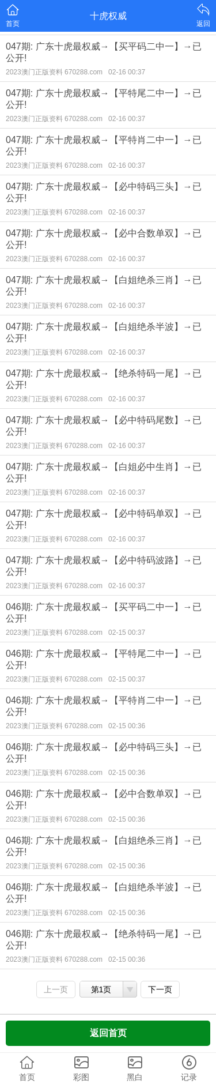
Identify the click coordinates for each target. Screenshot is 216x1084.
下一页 (160, 989)
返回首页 (108, 1033)
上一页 (56, 989)
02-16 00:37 (126, 72)
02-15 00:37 (126, 632)
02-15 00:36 (126, 726)
